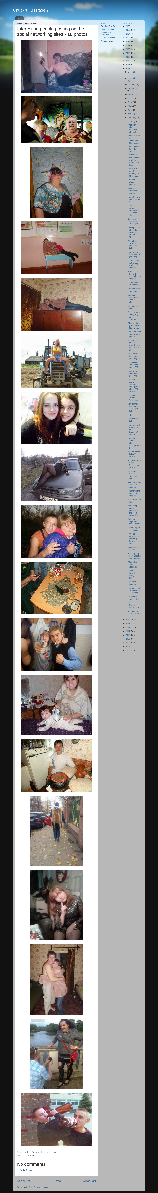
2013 (128, 623)
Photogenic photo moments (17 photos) (134, 128)
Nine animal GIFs (132, 307)
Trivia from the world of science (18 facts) (133, 161)
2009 (128, 639)
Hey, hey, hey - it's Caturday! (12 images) (134, 555)
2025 (128, 30)
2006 (128, 650)
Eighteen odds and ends (133, 290)
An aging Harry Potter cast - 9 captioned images (134, 464)
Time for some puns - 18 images (133, 493)
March (131, 114)
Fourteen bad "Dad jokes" (133, 612)
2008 (128, 643)
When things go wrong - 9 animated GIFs (133, 244)
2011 (128, 631)
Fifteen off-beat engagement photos (134, 334)
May (130, 106)
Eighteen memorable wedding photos (133, 298)
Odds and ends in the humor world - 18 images (134, 264)
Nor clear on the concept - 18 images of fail (134, 407)
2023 (128, 38)
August (131, 94)
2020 (128, 49)
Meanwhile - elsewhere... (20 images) (133, 373)
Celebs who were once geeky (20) (132, 364)
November (132, 78)
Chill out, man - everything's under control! (134, 315)
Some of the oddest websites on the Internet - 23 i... (133, 345)
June (130, 102)
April (130, 110)
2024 (128, 34)
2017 (128, 61)
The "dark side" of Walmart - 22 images (134, 590)
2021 (128, 45)
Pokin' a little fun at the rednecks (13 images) (134, 275)
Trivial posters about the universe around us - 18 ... (133, 232)
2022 (128, 41)
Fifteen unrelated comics (132, 190)
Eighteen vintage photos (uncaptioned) (134, 443)
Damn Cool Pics (108, 38)
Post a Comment (27, 1170)
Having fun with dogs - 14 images (133, 397)
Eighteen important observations (133, 521)
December (132, 72)
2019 (128, 53)
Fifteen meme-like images (133, 548)
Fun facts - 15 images (133, 583)
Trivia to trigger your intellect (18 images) (134, 325)
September (133, 88)
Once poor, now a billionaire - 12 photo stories (133, 210)
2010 (128, 635)
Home (19, 18)
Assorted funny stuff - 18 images (134, 484)
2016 (128, 65)
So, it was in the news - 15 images (132, 221)
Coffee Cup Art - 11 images (133, 529)
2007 (128, 647)
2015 (128, 69)
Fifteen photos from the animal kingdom (133, 150)
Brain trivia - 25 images (134, 500)
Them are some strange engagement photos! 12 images (133, 386)
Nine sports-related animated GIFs (132, 475)
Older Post (89, 1180)
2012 (128, 627)
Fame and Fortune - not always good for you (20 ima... (133, 538)
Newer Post (24, 1180)
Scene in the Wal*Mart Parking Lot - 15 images (133, 172)
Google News (107, 41)
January (132, 121)
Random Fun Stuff (109, 26)
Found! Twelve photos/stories (133, 199)
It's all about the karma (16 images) (133, 356)
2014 (128, 619)
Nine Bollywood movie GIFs (133, 605)
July (130, 98)
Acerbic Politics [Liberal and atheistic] (107, 31)
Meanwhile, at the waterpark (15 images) (133, 139)
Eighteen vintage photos (131, 182)
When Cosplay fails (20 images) (133, 454)
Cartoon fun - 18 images (133, 283)
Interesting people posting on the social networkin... (133, 510)
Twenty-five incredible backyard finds (132, 574)
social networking (31, 1155)
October (132, 84)
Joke (129, 415)
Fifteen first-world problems (132, 564)
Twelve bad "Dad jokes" (133, 598)
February (132, 118)
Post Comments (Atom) (39, 1187)
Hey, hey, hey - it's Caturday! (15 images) (134, 254)
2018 (128, 57)
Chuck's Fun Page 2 (31, 10)
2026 (128, 26)
